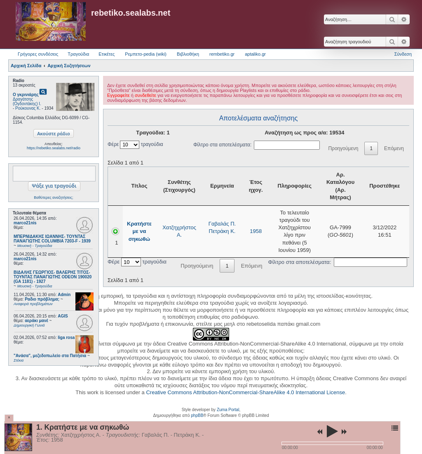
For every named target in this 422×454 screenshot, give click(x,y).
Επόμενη (394, 148)
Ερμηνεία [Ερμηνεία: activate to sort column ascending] (222, 186)
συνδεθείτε (145, 95)
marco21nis (25, 223)
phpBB (197, 415)
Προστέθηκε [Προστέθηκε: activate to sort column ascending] (384, 186)
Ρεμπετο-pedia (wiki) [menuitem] (145, 54)
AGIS (63, 316)
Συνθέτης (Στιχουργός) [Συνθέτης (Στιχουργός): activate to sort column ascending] (179, 186)
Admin (64, 294)
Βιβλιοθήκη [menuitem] (188, 54)
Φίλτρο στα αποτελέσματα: (256, 145)
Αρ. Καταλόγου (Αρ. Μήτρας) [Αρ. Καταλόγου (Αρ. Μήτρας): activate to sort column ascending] (340, 186)
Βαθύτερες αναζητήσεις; (53, 197)
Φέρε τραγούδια (135, 144)
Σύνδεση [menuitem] (403, 54)
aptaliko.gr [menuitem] (255, 54)
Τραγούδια (78, 54)
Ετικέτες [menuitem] (106, 54)
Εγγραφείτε (118, 95)
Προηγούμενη (343, 148)
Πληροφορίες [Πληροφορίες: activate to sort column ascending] (295, 186)
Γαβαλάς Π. (222, 224)
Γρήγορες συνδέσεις (38, 54)
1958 (256, 231)
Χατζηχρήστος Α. (179, 231)
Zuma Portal (228, 409)
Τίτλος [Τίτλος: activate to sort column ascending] (139, 186)
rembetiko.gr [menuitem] (221, 54)
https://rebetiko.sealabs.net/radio (53, 148)
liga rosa (66, 337)
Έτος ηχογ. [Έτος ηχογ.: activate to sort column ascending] (256, 186)
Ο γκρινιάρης (26, 94)
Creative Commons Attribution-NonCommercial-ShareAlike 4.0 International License (245, 392)
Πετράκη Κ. (222, 231)
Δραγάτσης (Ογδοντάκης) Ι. (27, 101)
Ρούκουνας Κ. (27, 108)
